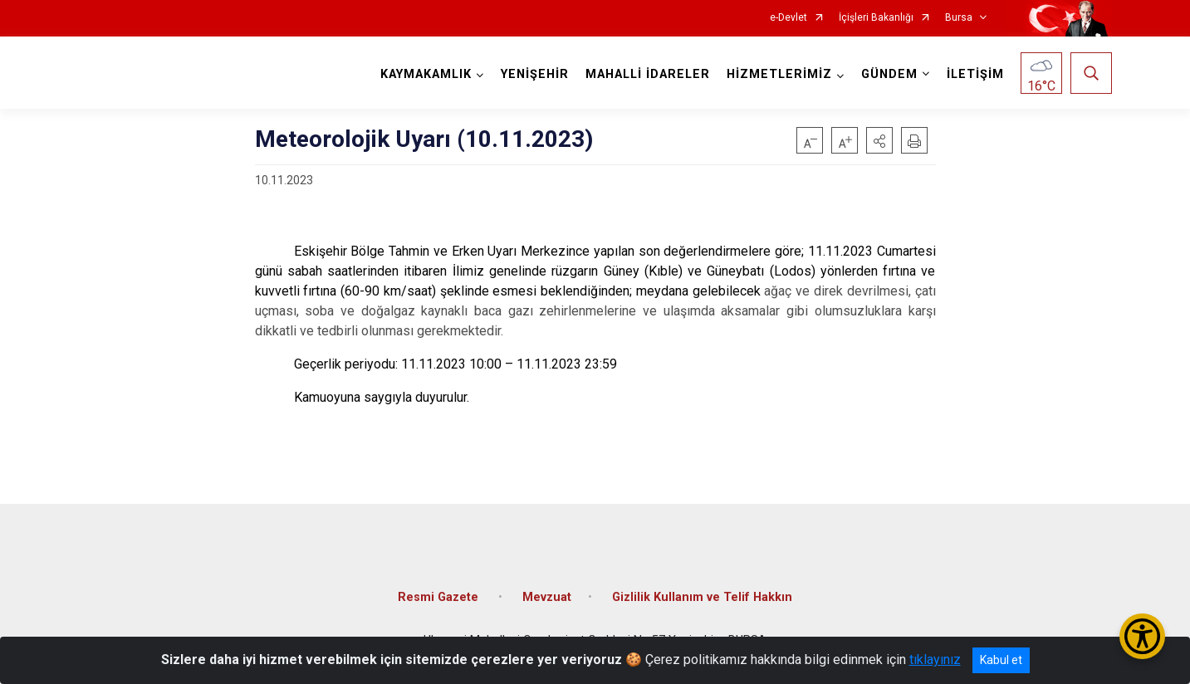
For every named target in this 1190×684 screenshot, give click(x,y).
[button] (879, 140)
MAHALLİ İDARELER (647, 74)
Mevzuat (546, 597)
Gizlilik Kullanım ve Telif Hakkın (702, 597)
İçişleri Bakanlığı (876, 17)
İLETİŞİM (975, 74)
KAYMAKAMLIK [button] (426, 74)
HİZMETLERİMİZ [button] (779, 74)
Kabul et (1001, 660)
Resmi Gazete (440, 597)
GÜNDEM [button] (889, 74)
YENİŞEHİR (535, 74)
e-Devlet (788, 17)
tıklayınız (935, 659)
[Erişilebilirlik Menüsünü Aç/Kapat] (1142, 636)
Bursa (958, 17)
